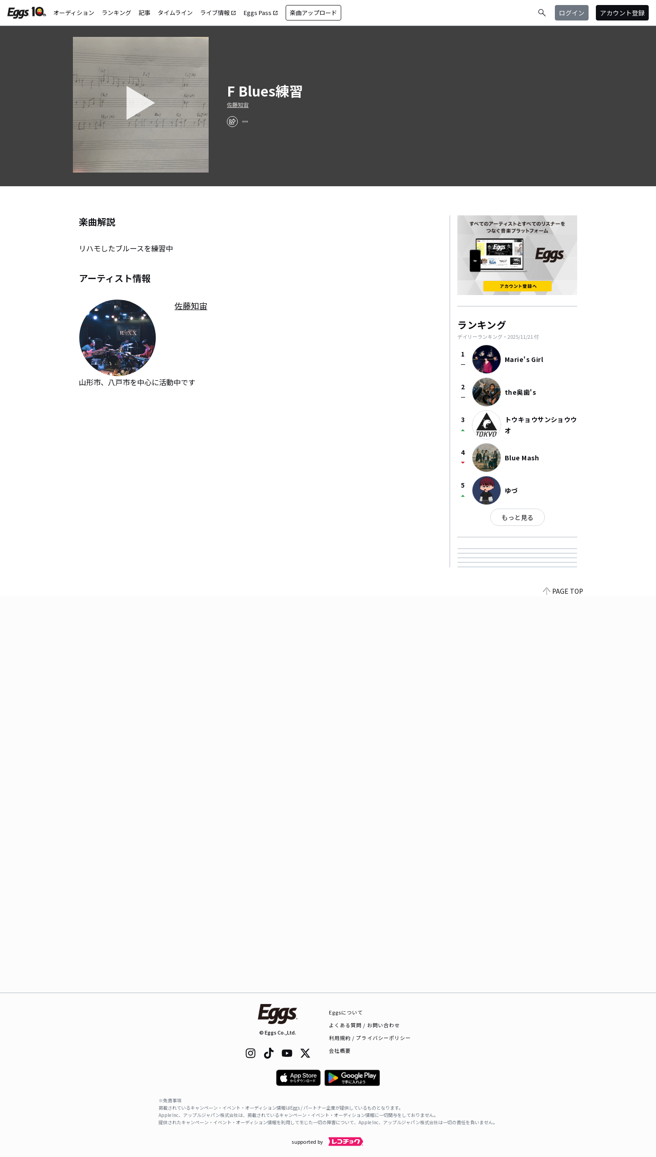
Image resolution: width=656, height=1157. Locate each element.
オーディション (73, 12)
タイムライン (175, 12)
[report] (245, 121)
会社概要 (340, 1050)
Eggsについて (346, 1012)
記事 (144, 12)
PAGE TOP (563, 987)
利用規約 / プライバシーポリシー (370, 1037)
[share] (232, 121)
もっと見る (517, 517)
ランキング (116, 12)
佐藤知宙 (238, 104)
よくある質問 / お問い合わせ (364, 1025)
